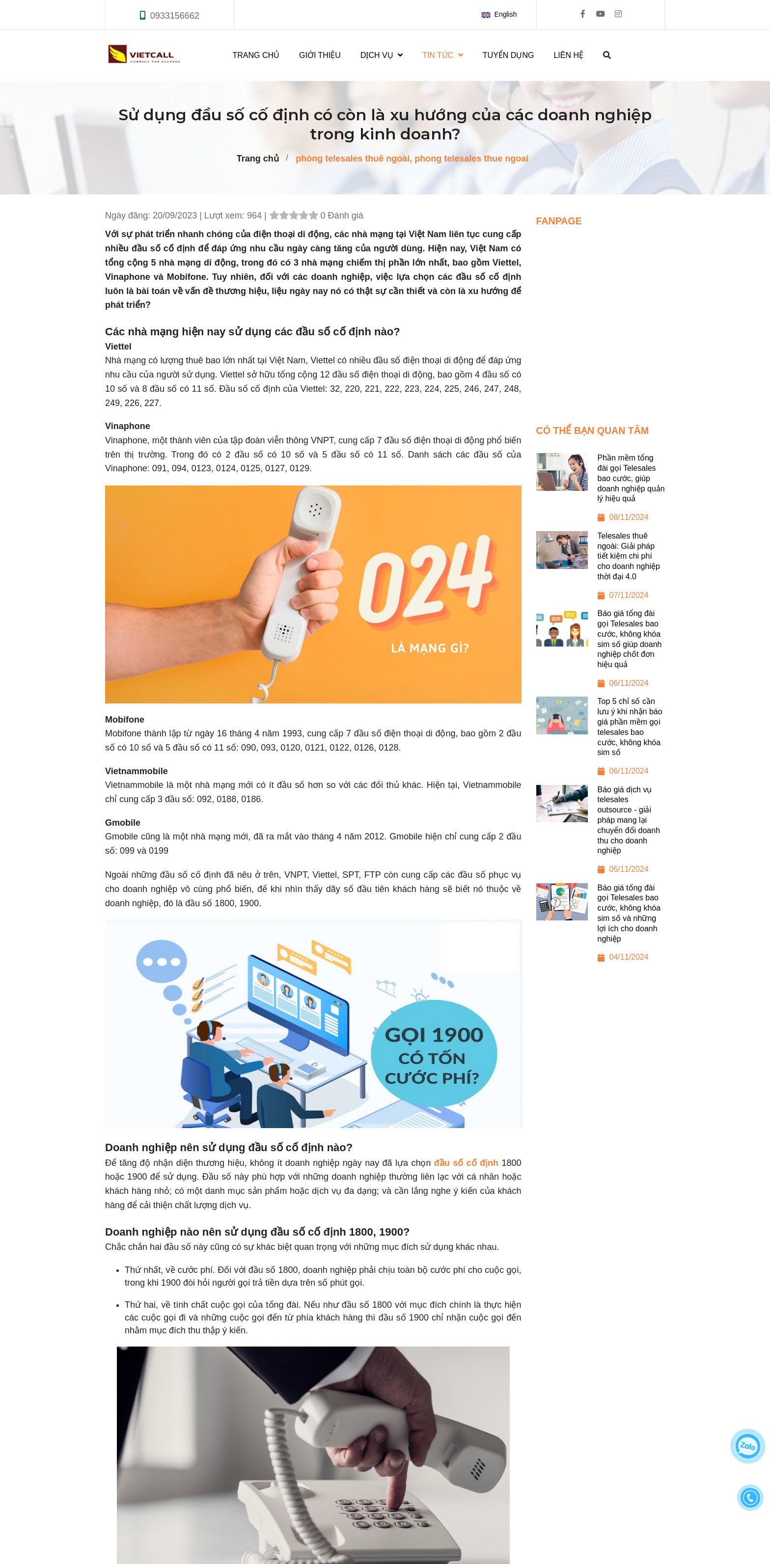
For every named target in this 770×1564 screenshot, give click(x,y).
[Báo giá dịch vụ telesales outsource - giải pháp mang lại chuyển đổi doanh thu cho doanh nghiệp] (600, 834)
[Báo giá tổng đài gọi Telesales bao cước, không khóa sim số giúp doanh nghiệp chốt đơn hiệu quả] (600, 653)
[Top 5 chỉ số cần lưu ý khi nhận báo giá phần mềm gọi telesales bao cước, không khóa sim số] (600, 740)
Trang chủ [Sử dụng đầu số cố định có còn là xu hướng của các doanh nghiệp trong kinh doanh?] (258, 158)
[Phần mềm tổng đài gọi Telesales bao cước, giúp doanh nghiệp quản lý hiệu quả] (600, 492)
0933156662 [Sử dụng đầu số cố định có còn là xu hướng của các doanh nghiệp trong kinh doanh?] (174, 16)
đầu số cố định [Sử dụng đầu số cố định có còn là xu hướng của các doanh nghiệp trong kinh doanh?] (466, 1163)
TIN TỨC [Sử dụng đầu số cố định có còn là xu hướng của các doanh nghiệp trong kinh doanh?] (442, 55)
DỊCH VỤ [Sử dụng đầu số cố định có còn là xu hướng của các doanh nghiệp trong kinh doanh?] (381, 55)
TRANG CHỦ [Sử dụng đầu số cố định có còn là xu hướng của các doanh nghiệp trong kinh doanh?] (256, 55)
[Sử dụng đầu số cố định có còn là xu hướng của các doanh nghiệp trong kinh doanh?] (600, 317)
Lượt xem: (225, 215)
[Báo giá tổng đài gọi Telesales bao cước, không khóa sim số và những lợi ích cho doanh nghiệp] (600, 927)
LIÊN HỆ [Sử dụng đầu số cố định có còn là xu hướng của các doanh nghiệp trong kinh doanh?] (568, 55)
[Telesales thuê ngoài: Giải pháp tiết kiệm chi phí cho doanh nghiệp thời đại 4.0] (600, 570)
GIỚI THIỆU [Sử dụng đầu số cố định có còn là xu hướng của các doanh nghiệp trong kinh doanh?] (320, 55)
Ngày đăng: (129, 215)
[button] (501, 14)
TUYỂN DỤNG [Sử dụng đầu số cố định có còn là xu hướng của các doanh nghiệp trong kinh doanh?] (508, 55)
